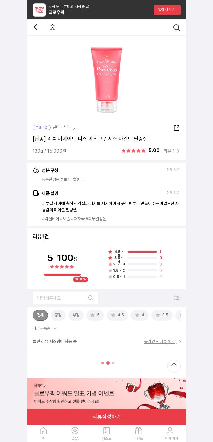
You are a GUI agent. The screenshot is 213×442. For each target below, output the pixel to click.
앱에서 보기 (167, 9)
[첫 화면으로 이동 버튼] (52, 27)
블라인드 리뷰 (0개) (160, 341)
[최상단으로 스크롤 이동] (174, 366)
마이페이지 (170, 438)
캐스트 (107, 438)
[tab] (40, 315)
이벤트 (138, 438)
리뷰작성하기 (107, 417)
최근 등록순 (42, 328)
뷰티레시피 (62, 127)
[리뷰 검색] (66, 298)
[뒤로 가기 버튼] (37, 27)
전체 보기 (173, 170)
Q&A (75, 438)
